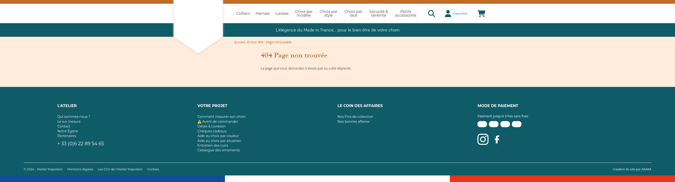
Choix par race (353, 13)
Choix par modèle (304, 13)
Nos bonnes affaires (354, 121)
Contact (63, 126)
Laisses (282, 13)
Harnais (263, 13)
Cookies (153, 169)
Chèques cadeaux (212, 131)
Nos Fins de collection (355, 117)
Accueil (239, 42)
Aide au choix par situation (219, 141)
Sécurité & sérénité (378, 13)
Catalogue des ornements (219, 150)
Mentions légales (80, 169)
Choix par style (329, 13)
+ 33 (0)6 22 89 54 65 (80, 143)
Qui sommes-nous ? (73, 117)
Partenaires (66, 136)
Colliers (243, 13)
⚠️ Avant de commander (218, 121)
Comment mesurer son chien (222, 117)
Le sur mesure (69, 121)
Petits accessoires (405, 13)
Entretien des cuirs (213, 145)
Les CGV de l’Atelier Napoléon (120, 169)
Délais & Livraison (212, 126)
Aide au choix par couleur (218, 136)
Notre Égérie (67, 131)
